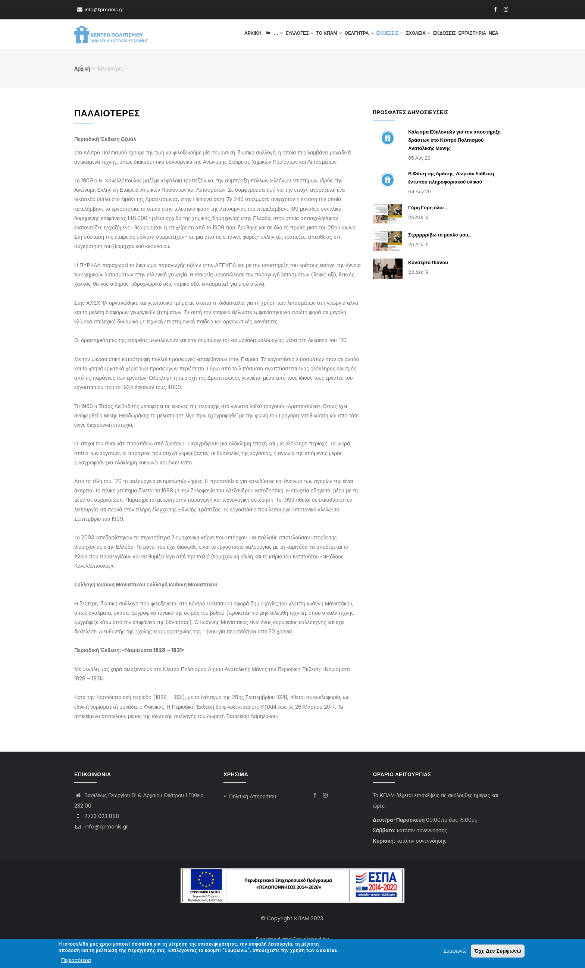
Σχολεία (418, 34)
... (272, 34)
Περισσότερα (76, 960)
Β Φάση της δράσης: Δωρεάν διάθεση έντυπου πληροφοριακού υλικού (451, 178)
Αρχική (252, 34)
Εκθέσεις (388, 34)
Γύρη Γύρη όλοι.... (428, 208)
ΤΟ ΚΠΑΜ (328, 34)
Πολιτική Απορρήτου (252, 796)
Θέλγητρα (358, 34)
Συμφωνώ (454, 951)
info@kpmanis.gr (101, 826)
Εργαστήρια (472, 34)
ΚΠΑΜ (301, 918)
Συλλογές (298, 34)
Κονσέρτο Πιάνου (428, 263)
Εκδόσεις (444, 34)
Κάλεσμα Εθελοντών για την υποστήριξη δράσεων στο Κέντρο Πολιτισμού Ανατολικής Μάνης (454, 141)
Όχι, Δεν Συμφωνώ (497, 951)
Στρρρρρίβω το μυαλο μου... (440, 235)
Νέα (493, 34)
